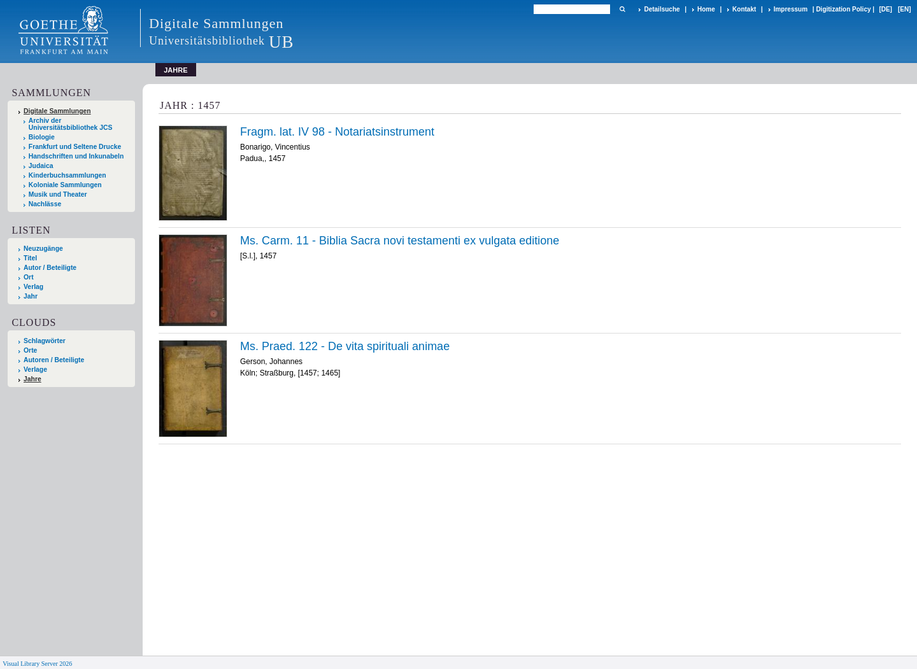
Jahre (32, 379)
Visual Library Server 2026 (37, 663)
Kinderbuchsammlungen (67, 175)
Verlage (35, 369)
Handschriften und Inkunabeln (76, 156)
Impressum (790, 9)
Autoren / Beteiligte (54, 359)
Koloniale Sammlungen (65, 184)
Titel (30, 258)
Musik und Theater (58, 194)
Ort (29, 277)
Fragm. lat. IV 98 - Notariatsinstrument (337, 131)
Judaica (41, 165)
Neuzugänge (43, 248)
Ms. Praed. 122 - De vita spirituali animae (345, 346)
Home (706, 9)
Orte (30, 350)
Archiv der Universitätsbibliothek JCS (71, 124)
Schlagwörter (45, 340)
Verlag (33, 286)
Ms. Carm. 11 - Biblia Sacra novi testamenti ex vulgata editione (399, 240)
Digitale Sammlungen (57, 111)
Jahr (31, 296)
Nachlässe (45, 204)
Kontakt (744, 9)
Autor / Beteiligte (50, 267)
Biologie (42, 137)
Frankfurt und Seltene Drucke (75, 146)
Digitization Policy (843, 9)
